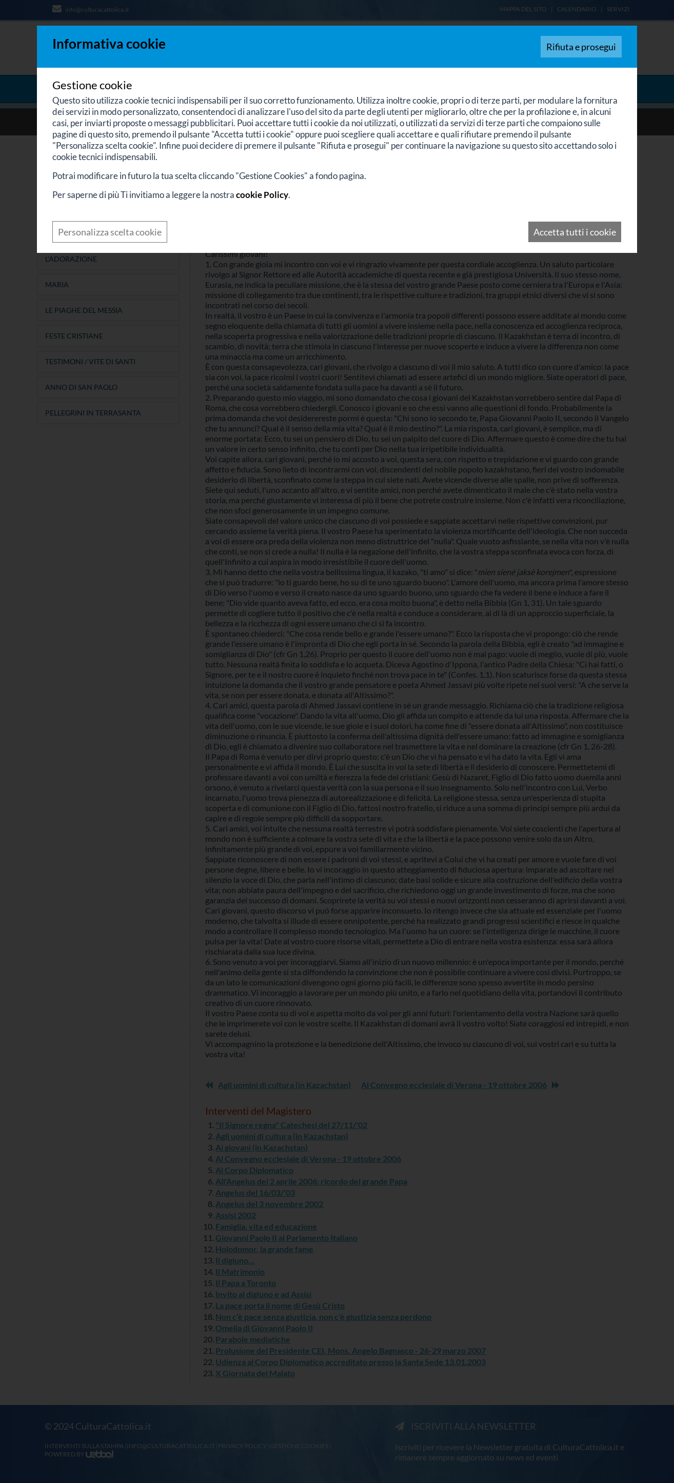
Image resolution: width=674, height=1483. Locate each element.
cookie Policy (262, 194)
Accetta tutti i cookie (574, 232)
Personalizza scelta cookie (110, 232)
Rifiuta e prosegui (581, 46)
